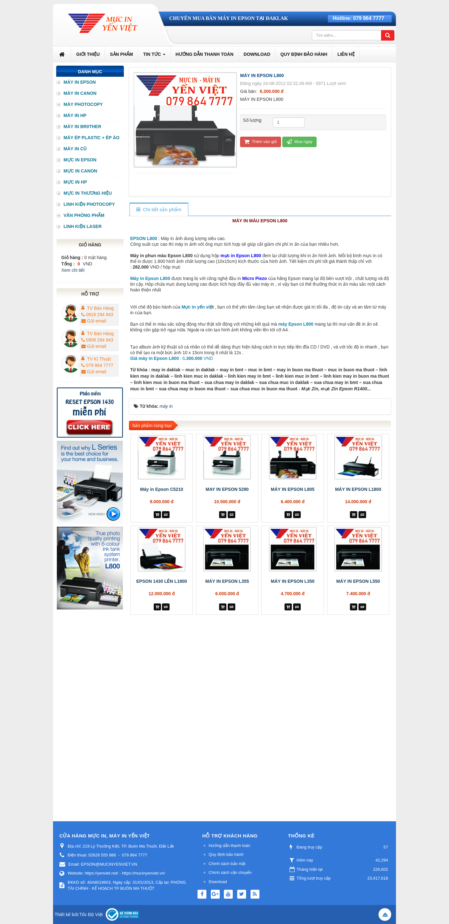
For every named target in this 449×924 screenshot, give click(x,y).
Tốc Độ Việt (91, 914)
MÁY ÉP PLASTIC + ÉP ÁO (91, 137)
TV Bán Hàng (100, 308)
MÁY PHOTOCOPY (83, 104)
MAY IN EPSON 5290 (227, 643)
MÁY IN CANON (80, 93)
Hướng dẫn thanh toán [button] (204, 54)
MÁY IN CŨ (75, 148)
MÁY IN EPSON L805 (292, 643)
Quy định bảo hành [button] (303, 54)
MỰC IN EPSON (80, 159)
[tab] (158, 210)
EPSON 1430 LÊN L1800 (161, 735)
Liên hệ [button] (346, 54)
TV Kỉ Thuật (99, 358)
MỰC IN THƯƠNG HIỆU (88, 193)
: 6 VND (171, 512)
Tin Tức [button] (154, 56)
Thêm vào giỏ (260, 141)
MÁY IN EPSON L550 (358, 735)
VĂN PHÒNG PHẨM (84, 215)
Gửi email (93, 320)
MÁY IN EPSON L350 (292, 735)
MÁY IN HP (75, 115)
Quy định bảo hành (226, 854)
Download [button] (257, 54)
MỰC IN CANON (80, 170)
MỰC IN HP (75, 182)
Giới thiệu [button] (88, 54)
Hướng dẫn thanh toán (229, 845)
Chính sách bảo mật (227, 863)
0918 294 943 (97, 314)
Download (218, 881)
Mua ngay (299, 141)
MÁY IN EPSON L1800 (358, 643)
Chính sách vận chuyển (230, 872)
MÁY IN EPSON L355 (227, 735)
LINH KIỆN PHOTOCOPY (89, 204)
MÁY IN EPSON (80, 82)
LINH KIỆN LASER (83, 226)
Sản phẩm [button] (121, 54)
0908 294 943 (97, 339)
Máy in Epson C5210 (161, 643)
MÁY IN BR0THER (82, 126)
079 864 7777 (368, 18)
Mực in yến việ (197, 461)
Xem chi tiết (72, 270)
